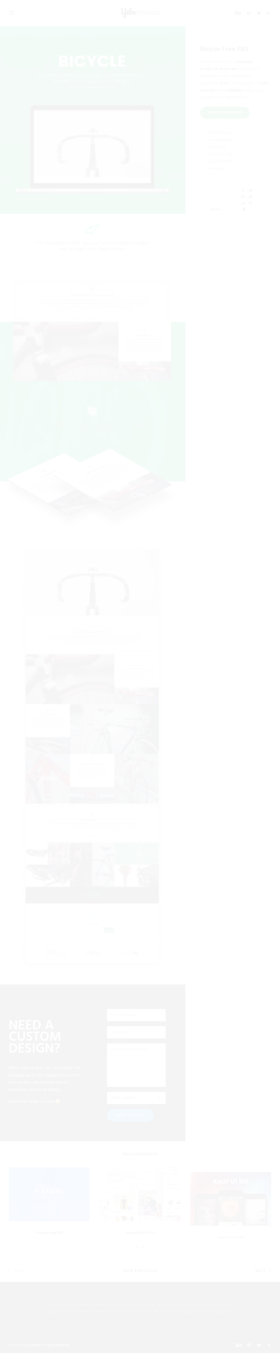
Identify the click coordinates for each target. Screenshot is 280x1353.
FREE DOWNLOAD (225, 112)
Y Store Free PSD (49, 1244)
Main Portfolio (140, 1270)
